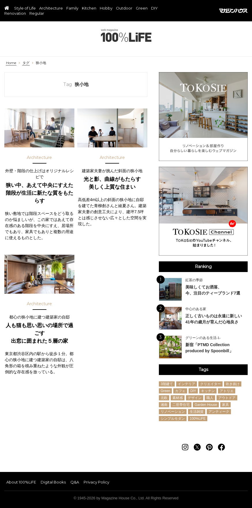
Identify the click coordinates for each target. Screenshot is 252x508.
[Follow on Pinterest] (209, 447)
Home (11, 63)
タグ (25, 63)
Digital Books (53, 482)
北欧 (164, 398)
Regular (36, 14)
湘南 (164, 405)
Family (72, 8)
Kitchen (89, 8)
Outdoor (124, 8)
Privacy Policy (96, 482)
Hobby (106, 8)
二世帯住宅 (181, 405)
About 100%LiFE (21, 482)
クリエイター (210, 384)
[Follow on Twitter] (197, 447)
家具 (225, 405)
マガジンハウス (233, 11)
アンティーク (218, 412)
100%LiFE (126, 35)
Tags (203, 369)
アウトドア (227, 398)
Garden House (206, 405)
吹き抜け (233, 384)
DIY (154, 8)
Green (142, 8)
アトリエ (227, 391)
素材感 (177, 398)
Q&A (74, 482)
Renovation (15, 14)
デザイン (195, 398)
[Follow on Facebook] (221, 447)
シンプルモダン (173, 419)
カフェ (180, 391)
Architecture (51, 8)
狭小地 (41, 63)
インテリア (186, 384)
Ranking (203, 266)
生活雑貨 (197, 412)
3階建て (167, 384)
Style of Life (25, 8)
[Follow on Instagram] (185, 447)
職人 (209, 398)
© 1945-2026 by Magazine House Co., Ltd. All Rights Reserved (126, 498)
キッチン (208, 391)
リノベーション (173, 412)
